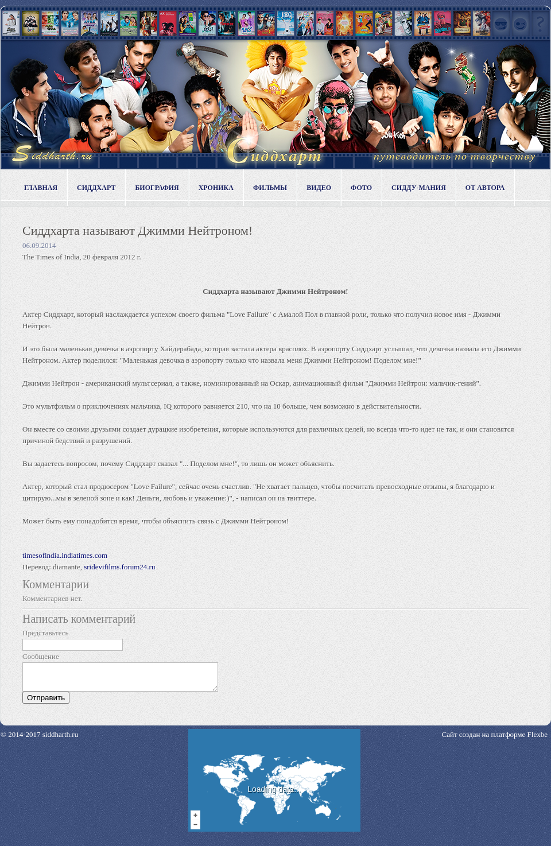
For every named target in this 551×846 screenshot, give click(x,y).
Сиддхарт (96, 188)
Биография (157, 188)
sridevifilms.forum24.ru (119, 566)
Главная (40, 188)
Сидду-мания (418, 188)
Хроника (216, 188)
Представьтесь (45, 632)
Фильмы (270, 188)
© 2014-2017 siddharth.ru (39, 739)
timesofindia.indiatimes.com (64, 555)
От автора (485, 188)
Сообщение (40, 656)
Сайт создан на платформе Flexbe (495, 739)
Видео (318, 188)
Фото (361, 188)
